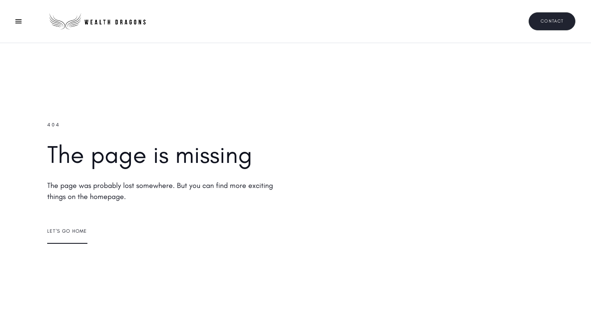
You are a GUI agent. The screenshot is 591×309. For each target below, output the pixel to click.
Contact (552, 21)
